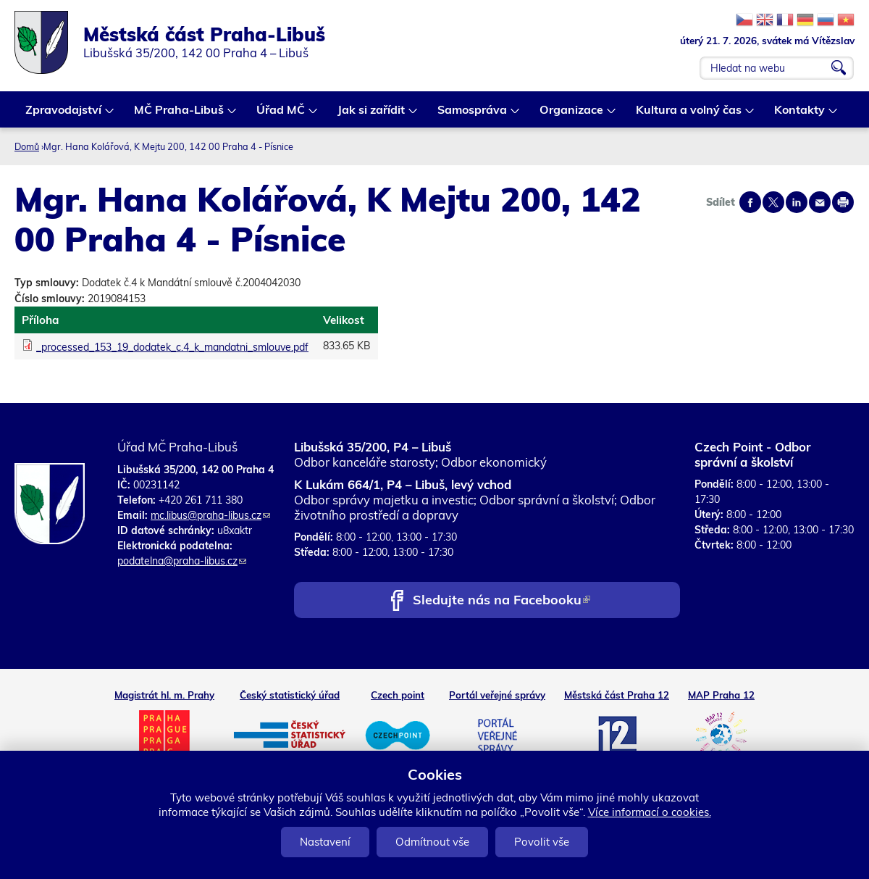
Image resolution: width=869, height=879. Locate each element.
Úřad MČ (281, 115)
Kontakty (800, 115)
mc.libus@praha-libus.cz (210, 515)
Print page (843, 202)
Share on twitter (773, 202)
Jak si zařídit (372, 115)
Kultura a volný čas (689, 115)
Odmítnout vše (432, 842)
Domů (26, 146)
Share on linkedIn (796, 202)
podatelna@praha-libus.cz (181, 560)
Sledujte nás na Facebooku (501, 601)
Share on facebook (750, 202)
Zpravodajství (64, 115)
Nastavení (325, 842)
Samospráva (473, 115)
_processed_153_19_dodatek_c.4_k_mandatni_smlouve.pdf (172, 347)
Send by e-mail (820, 202)
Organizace (572, 115)
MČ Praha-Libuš (179, 115)
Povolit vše (541, 842)
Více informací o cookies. (649, 812)
